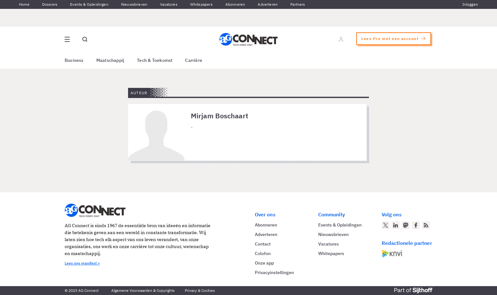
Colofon (263, 253)
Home (24, 4)
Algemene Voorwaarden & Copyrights (143, 290)
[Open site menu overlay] (67, 39)
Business (74, 60)
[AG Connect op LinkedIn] (395, 225)
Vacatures (169, 4)
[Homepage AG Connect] (248, 39)
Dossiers (49, 4)
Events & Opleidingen (89, 4)
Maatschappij (110, 60)
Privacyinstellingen (274, 272)
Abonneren (235, 4)
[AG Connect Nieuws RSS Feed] (426, 225)
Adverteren (268, 4)
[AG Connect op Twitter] (385, 225)
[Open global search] (84, 39)
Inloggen (470, 4)
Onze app (264, 263)
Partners (297, 4)
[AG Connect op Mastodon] (406, 225)
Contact (263, 244)
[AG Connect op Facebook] (416, 225)
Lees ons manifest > (82, 263)
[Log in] (341, 39)
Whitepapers (201, 4)
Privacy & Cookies (200, 290)
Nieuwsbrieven (134, 4)
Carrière (193, 60)
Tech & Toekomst (154, 60)
